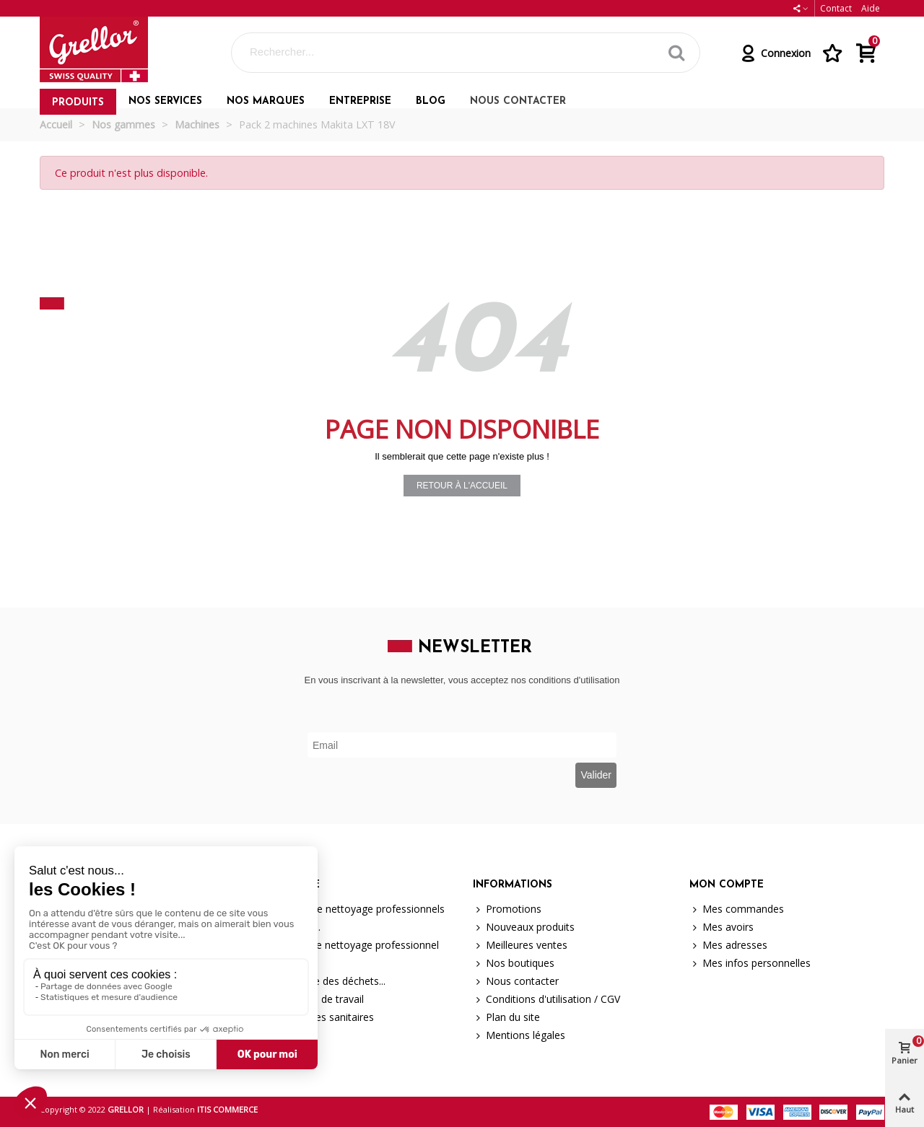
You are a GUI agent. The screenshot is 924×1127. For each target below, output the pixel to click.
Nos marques (266, 101)
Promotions (507, 908)
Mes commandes (736, 908)
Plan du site (506, 1017)
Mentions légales (519, 1035)
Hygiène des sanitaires (315, 1017)
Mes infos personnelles (750, 962)
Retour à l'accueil (462, 486)
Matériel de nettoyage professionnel (347, 944)
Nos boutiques (513, 962)
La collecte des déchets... (320, 980)
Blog (430, 101)
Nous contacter (518, 101)
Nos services (165, 101)
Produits (78, 102)
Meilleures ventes (520, 944)
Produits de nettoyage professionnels (350, 908)
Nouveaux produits (524, 926)
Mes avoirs (721, 926)
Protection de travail (310, 999)
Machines (285, 962)
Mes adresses (728, 944)
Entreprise (360, 101)
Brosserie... (288, 926)
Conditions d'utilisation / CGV (546, 999)
